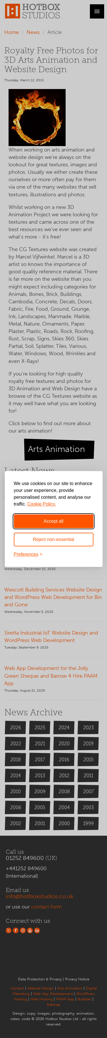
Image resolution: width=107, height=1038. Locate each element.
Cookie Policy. (41, 504)
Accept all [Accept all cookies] (53, 521)
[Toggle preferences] (53, 554)
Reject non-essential (53, 539)
